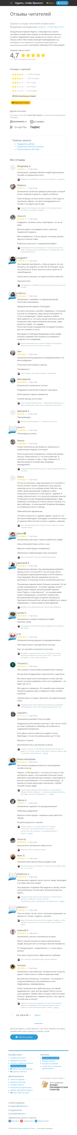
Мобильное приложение (21, 1069)
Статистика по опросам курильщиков (51, 1067)
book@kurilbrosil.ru (18, 1114)
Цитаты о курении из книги (21, 1063)
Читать (62, 3)
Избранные (20, 103)
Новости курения (17, 1079)
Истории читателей (50, 1063)
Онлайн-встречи (17, 1085)
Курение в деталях (18, 1082)
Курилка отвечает (18, 1071)
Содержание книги (18, 1058)
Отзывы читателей (50, 1058)
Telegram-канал (42, 1121)
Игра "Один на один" (20, 1092)
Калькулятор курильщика (20, 1087)
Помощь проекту (18, 1066)
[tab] (38, 74)
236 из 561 (22, 1015)
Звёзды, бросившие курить (21, 1090)
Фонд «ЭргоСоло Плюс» (26, 1128)
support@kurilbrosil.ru (19, 1106)
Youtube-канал (26, 1121)
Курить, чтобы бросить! (29, 2)
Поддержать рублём (25, 144)
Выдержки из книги (18, 1060)
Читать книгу (24, 1037)
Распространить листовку (28, 149)
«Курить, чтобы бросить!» (51, 26)
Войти (50, 3)
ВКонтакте (13, 1121)
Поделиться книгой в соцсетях (30, 146)
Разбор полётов (48, 1061)
